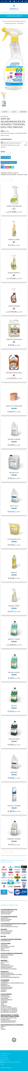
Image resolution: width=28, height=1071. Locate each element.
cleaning (3, 1029)
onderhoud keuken (10, 23)
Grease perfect (14, 274)
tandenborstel (5, 995)
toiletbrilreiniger (5, 950)
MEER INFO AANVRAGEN (9, 162)
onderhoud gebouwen (7, 911)
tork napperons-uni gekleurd (9, 1009)
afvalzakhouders (5, 985)
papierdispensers (5, 940)
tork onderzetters (6, 996)
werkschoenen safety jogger (9, 1017)
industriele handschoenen (8, 1022)
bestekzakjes (4, 998)
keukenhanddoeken (6, 999)
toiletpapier (4, 945)
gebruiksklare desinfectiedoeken (10, 977)
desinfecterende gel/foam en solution (11, 974)
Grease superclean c (14, 374)
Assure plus (14, 473)
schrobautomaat (5, 933)
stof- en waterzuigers (7, 930)
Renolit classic (14, 640)
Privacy (2, 1064)
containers (4, 989)
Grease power (14, 307)
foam (2, 963)
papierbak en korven (7, 987)
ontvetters (20, 23)
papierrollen (4, 956)
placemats (4, 1005)
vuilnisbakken (4, 981)
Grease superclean (14, 340)
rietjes (2, 1003)
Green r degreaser (14, 207)
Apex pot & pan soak (14, 407)
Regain (14, 707)
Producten (6, 21)
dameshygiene (5, 947)
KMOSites (8, 1067)
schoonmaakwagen (6, 925)
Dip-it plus (14, 507)
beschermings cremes (7, 966)
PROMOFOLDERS (14, 16)
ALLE (14, 111)
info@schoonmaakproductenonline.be (11, 1062)
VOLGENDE (23, 111)
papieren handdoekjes (7, 954)
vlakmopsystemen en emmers (9, 926)
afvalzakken (4, 984)
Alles (12, 179)
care (2, 1027)
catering (3, 1026)
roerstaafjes (4, 1002)
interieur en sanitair (6, 919)
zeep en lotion (5, 961)
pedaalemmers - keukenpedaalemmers (12, 982)
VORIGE (5, 111)
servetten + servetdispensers (9, 1008)
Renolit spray (14, 607)
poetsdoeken (4, 957)
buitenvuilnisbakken (6, 988)
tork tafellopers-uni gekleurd (9, 1010)
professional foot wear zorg (8, 1020)
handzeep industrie (6, 967)
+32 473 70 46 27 (5, 1059)
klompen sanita (5, 1019)
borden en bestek (6, 1006)
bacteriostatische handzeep (9, 968)
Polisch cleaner (14, 806)
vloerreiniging (4, 918)
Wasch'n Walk (14, 740)
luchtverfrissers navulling (8, 946)
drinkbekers (4, 1001)
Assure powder (14, 440)
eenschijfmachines (6, 932)
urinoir (2, 949)
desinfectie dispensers (7, 973)
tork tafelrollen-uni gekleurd (9, 1012)
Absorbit (14, 773)
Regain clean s (14, 673)
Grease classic (14, 240)
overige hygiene (5, 976)
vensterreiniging (5, 920)
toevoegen (5, 157)
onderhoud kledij (5, 913)
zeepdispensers (5, 964)
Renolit (14, 573)
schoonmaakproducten (17, 21)
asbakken (3, 991)
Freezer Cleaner (14, 840)
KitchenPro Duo (14, 540)
